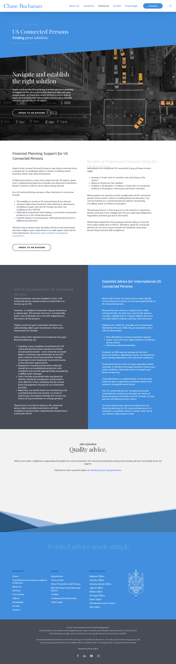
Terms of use (57, 580)
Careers (16, 606)
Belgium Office (97, 576)
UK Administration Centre (102, 603)
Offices (15, 598)
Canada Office (97, 580)
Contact (16, 610)
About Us (16, 587)
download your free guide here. (106, 470)
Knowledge (17, 602)
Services (16, 590)
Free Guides (18, 594)
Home (15, 576)
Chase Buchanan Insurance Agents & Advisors (29, 581)
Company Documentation (64, 598)
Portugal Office (97, 595)
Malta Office (96, 591)
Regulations (57, 576)
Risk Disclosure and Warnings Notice (65, 589)
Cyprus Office (96, 588)
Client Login (57, 602)
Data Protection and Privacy (65, 584)
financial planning (111, 408)
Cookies (54, 594)
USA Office (95, 607)
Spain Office (96, 599)
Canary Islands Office (100, 584)
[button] (26, 24)
